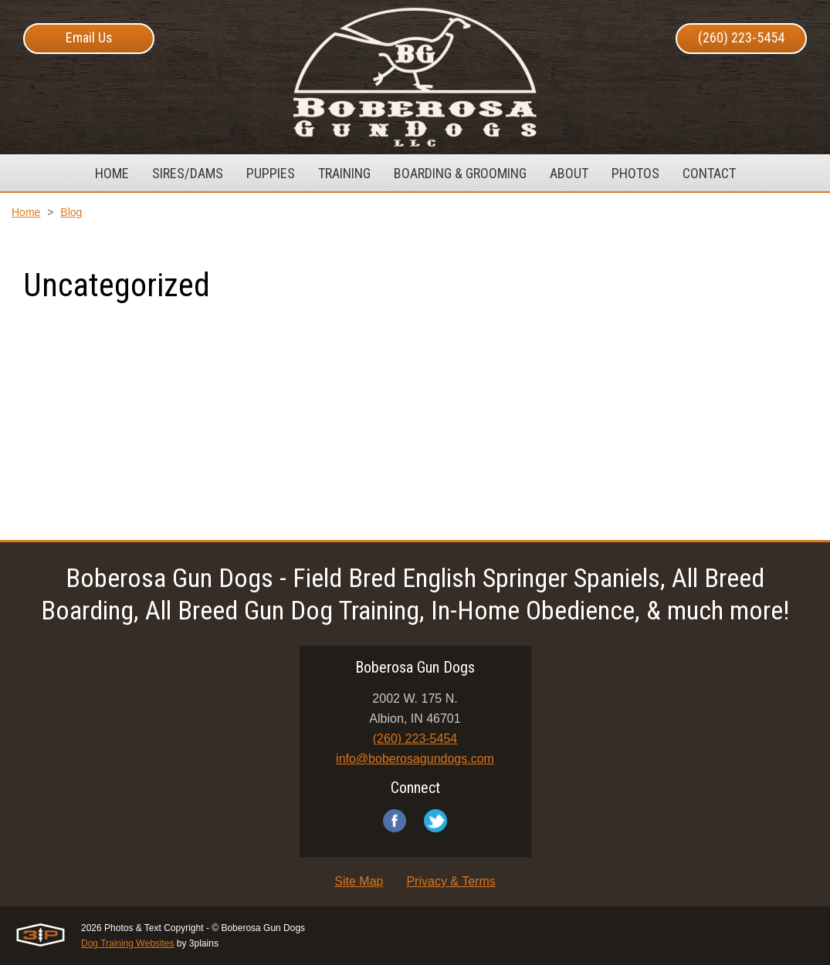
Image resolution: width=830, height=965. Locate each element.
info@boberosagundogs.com (415, 758)
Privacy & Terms (450, 881)
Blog (71, 212)
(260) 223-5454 (741, 37)
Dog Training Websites (127, 943)
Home (26, 212)
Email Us (89, 37)
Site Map (358, 881)
